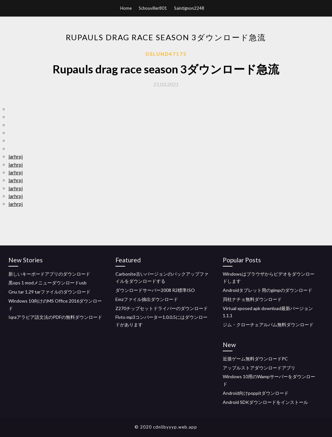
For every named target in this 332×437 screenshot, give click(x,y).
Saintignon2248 (189, 8)
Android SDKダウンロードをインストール (265, 402)
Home (126, 8)
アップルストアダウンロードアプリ (259, 367)
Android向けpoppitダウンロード (256, 393)
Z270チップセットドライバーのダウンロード (161, 308)
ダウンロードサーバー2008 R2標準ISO (155, 290)
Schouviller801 (153, 8)
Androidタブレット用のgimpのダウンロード (267, 290)
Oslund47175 (166, 54)
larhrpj (15, 156)
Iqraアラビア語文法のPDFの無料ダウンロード (55, 317)
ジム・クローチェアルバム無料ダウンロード (268, 324)
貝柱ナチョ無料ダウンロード (252, 299)
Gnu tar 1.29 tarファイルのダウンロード (49, 291)
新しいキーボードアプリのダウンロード (49, 274)
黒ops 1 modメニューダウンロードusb (47, 282)
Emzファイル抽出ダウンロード (146, 299)
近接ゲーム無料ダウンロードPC (255, 358)
